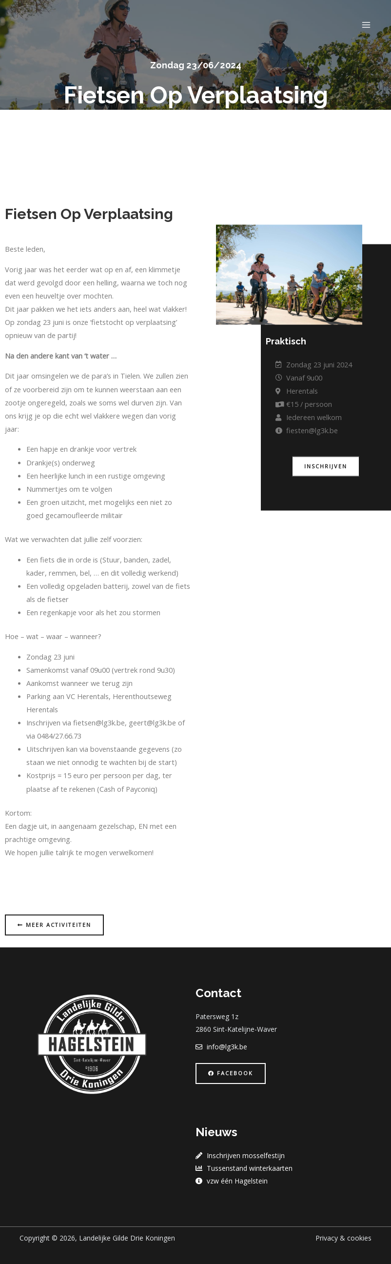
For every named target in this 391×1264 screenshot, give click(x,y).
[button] (325, 517)
